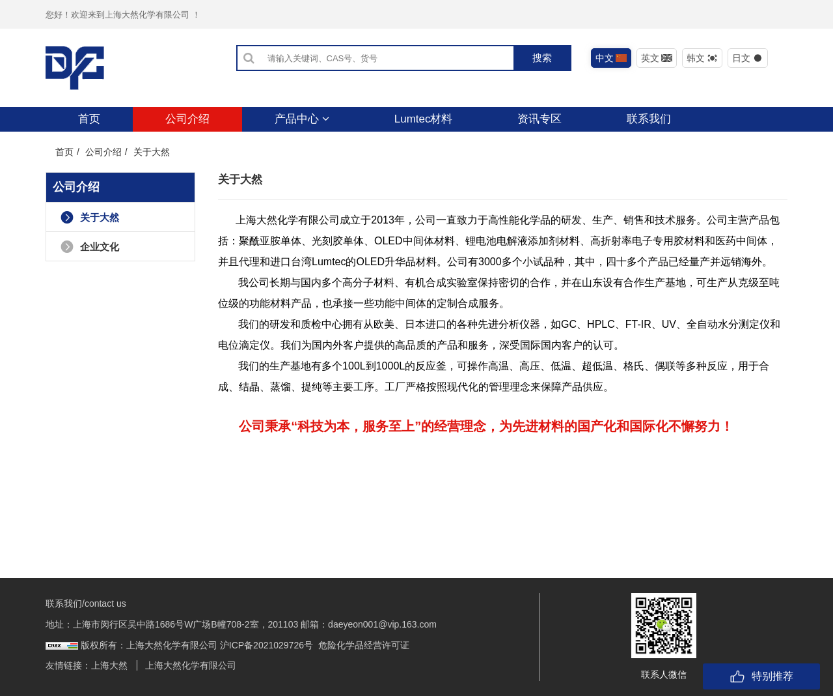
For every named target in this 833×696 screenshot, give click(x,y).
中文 (611, 58)
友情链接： (68, 665)
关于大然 (90, 217)
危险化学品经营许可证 (363, 645)
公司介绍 (187, 119)
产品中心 (302, 119)
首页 (89, 119)
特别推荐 (761, 676)
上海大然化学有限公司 (190, 665)
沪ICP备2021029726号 (266, 645)
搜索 (542, 57)
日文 (748, 58)
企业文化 (90, 246)
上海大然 (109, 665)
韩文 (702, 58)
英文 (657, 58)
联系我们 (649, 119)
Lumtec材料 (423, 119)
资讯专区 (539, 119)
